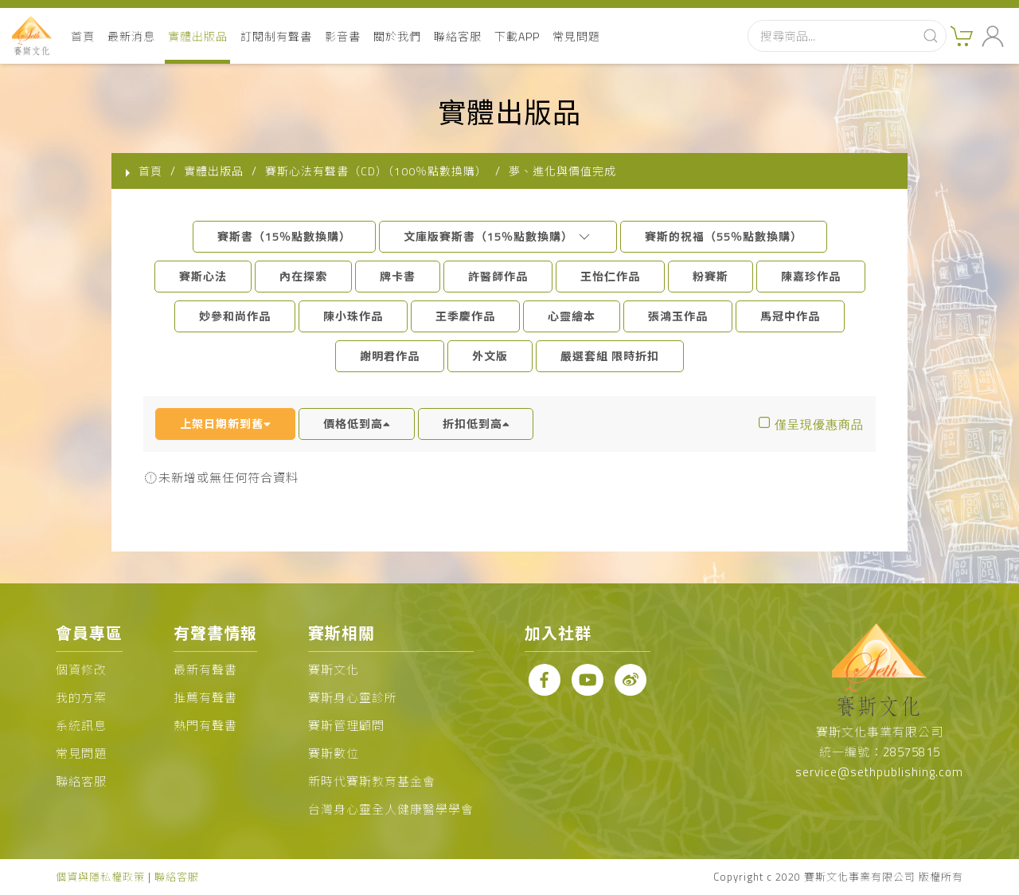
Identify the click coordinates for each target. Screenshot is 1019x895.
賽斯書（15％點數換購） (284, 236)
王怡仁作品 (610, 276)
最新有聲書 (205, 670)
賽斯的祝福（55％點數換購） (723, 236)
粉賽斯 (710, 276)
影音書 (343, 36)
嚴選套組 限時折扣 (609, 355)
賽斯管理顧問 (346, 725)
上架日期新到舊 (225, 423)
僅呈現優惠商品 (819, 424)
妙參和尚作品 (235, 316)
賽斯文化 (333, 670)
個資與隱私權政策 (100, 877)
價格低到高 (356, 423)
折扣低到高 (476, 423)
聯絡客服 (458, 36)
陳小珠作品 (353, 316)
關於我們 (397, 36)
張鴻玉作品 (678, 316)
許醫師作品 (498, 276)
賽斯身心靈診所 (352, 698)
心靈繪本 (571, 316)
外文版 (490, 355)
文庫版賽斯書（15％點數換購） (498, 236)
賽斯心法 (203, 276)
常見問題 (576, 36)
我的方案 (81, 698)
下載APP (517, 36)
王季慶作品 (465, 316)
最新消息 (131, 36)
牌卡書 (398, 276)
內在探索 (303, 276)
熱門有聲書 (205, 725)
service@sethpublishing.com (879, 772)
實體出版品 (198, 36)
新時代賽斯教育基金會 (371, 781)
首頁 (83, 36)
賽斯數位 (333, 753)
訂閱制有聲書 (276, 36)
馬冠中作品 (790, 316)
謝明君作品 (390, 355)
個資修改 (81, 670)
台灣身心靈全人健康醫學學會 (391, 809)
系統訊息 (81, 725)
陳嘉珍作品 (811, 276)
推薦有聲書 (205, 698)
